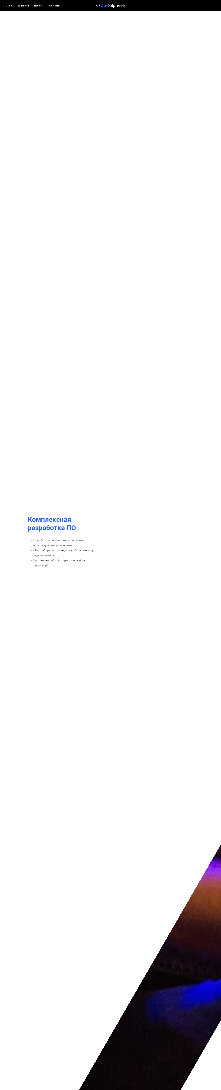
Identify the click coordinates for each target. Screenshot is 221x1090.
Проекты (39, 5)
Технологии (22, 5)
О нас (9, 5)
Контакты (54, 5)
